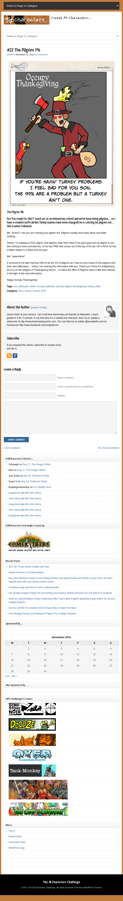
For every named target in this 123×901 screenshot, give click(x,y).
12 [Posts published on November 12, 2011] (94, 660)
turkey (90, 286)
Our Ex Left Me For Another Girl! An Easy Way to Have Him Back (43, 613)
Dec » (14, 682)
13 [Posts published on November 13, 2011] (110, 660)
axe (15, 286)
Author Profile (39, 307)
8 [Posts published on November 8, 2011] (28, 660)
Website (61, 395)
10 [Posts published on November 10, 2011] (61, 660)
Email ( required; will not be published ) (76, 386)
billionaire (24, 286)
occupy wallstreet (46, 286)
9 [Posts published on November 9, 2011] (45, 660)
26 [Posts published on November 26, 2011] (94, 671)
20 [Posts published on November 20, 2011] (110, 666)
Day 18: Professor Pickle (36, 481)
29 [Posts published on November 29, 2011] (28, 677)
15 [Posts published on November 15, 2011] (28, 666)
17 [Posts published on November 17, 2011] (61, 666)
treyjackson (15, 498)
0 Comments (42, 54)
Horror (28, 291)
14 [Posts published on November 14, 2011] (12, 666)
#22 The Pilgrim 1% (23, 49)
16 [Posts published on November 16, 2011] (45, 666)
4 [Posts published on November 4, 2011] (78, 654)
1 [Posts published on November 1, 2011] (28, 654)
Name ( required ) (66, 377)
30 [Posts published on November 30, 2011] (45, 677)
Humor (36, 291)
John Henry (15, 504)
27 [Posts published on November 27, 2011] (110, 671)
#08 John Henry (32, 498)
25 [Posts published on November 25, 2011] (78, 671)
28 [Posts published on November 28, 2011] (12, 677)
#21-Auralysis (13, 453)
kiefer (33, 286)
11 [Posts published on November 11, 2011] (78, 660)
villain (98, 286)
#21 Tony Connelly (107, 453)
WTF (43, 291)
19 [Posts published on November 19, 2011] (94, 666)
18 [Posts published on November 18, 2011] (78, 666)
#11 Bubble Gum (42, 493)
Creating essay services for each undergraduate (34, 593)
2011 (21, 291)
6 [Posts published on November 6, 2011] (111, 654)
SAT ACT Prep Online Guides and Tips (29, 572)
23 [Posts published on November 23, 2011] (45, 671)
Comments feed (17, 848)
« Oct (7, 682)
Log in (12, 836)
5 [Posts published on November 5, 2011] (94, 654)
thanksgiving (79, 286)
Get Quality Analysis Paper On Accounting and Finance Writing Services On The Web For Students (60, 599)
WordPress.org (16, 853)
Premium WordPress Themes (88, 893)
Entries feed (15, 842)
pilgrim (68, 286)
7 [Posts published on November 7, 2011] (12, 660)
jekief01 (10, 54)
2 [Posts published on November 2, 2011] (45, 654)
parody (59, 286)
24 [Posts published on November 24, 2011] (61, 671)
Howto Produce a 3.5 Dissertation (26, 578)
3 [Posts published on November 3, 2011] (61, 654)
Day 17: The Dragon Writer (37, 470)
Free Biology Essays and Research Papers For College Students (42, 619)
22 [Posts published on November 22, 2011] (28, 671)
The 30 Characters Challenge (61, 888)
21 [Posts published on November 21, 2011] (12, 671)
